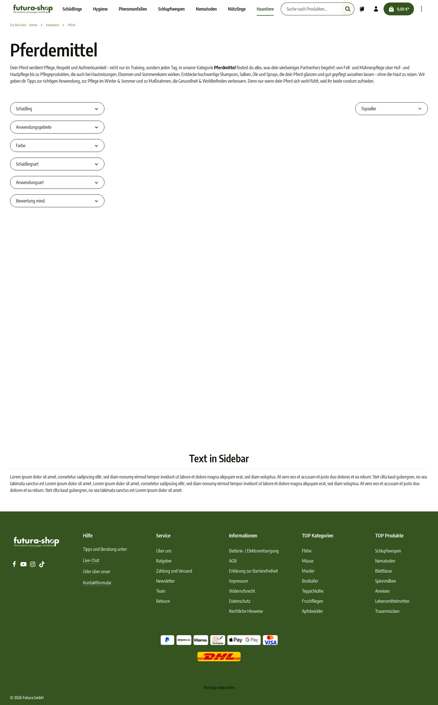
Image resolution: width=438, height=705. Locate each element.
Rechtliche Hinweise (246, 611)
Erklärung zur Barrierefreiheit (253, 571)
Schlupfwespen (388, 551)
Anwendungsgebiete (57, 127)
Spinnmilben (385, 581)
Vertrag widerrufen (219, 687)
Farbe (57, 145)
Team (160, 591)
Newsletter (165, 581)
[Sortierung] (391, 108)
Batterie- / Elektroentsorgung (254, 551)
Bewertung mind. (57, 201)
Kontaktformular (97, 582)
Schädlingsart (57, 164)
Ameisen (382, 591)
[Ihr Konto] (376, 9)
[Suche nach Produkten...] (311, 9)
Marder (308, 571)
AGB (233, 561)
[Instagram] (33, 565)
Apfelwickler (312, 611)
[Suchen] (347, 9)
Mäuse (307, 561)
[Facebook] (14, 565)
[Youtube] (23, 565)
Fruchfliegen (312, 601)
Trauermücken (387, 611)
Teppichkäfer (313, 591)
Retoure (163, 601)
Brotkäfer (310, 581)
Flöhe (306, 551)
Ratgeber (164, 561)
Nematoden (385, 561)
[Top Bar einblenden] (421, 9)
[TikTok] (42, 565)
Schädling (57, 108)
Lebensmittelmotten (392, 601)
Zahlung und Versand (174, 571)
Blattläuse (383, 571)
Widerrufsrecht (242, 591)
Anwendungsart (57, 182)
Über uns (164, 551)
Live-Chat (91, 560)
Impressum (238, 581)
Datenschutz (239, 601)
